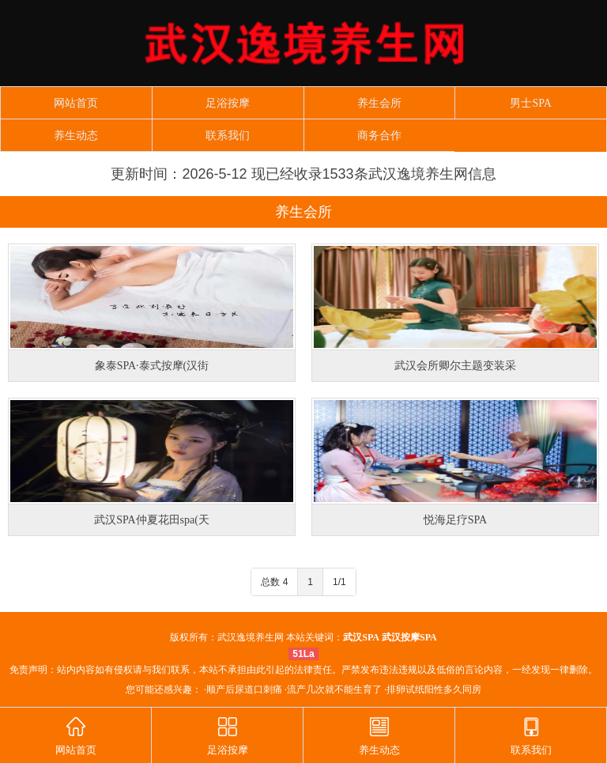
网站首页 (76, 103)
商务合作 (379, 136)
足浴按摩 (227, 103)
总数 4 (274, 581)
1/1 (339, 581)
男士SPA (530, 103)
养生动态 (76, 136)
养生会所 (379, 103)
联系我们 (227, 136)
